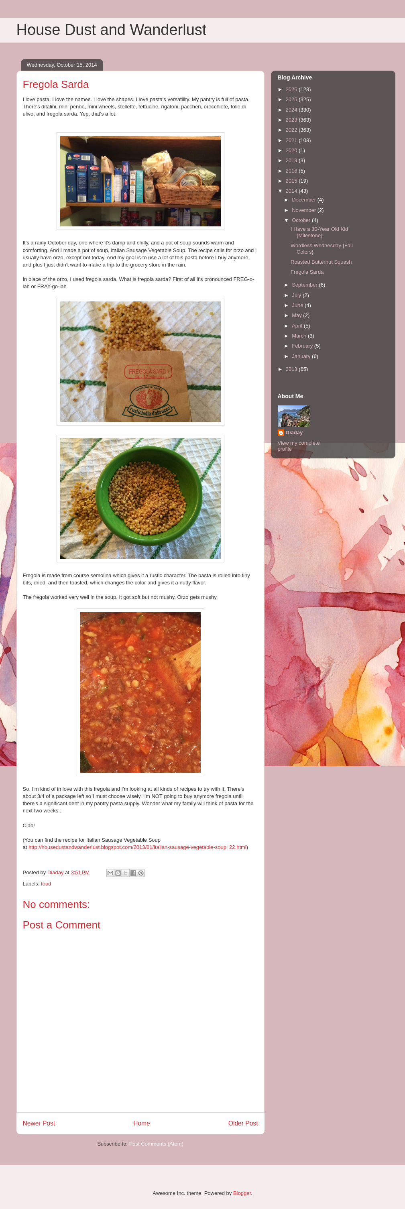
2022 (292, 130)
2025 (292, 99)
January (302, 356)
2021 (292, 140)
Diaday (294, 432)
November (304, 210)
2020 (292, 150)
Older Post (243, 1123)
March (300, 336)
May (297, 315)
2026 (292, 89)
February (303, 346)
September (305, 285)
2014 (292, 191)
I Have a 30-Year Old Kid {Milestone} (319, 232)
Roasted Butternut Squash (321, 262)
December (304, 200)
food (46, 884)
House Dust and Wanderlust (111, 29)
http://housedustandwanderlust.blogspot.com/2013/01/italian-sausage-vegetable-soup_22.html (137, 847)
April (298, 326)
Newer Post (39, 1123)
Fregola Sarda (307, 272)
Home (141, 1123)
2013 (292, 369)
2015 (292, 181)
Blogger (242, 1193)
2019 (292, 160)
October (302, 220)
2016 (292, 171)
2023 (292, 120)
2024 (292, 110)
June (298, 305)
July (297, 295)
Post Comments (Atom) (156, 1144)
